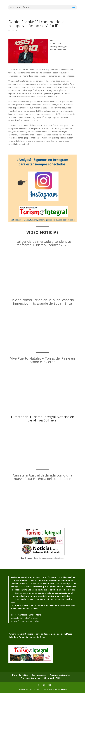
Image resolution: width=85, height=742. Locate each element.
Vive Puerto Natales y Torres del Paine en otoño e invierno (42, 360)
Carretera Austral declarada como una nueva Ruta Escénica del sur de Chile (42, 477)
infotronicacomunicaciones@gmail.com (48, 558)
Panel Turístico (20, 675)
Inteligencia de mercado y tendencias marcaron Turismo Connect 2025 (42, 243)
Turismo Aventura (30, 678)
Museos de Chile (52, 678)
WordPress (62, 689)
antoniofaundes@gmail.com (27, 618)
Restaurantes (39, 675)
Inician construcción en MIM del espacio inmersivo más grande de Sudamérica (42, 301)
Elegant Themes (35, 689)
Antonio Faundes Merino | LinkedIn (26, 621)
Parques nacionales (59, 675)
